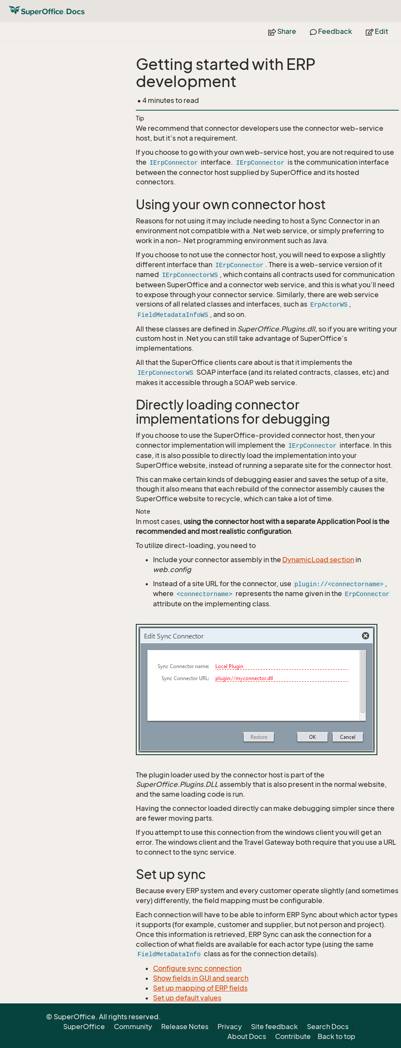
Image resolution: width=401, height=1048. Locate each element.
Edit (377, 31)
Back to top (336, 1036)
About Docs (246, 1036)
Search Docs (328, 1026)
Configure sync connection (197, 968)
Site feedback (274, 1026)
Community (133, 1026)
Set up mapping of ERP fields (200, 988)
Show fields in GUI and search (200, 978)
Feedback (331, 31)
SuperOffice (84, 1026)
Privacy (229, 1026)
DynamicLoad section (318, 559)
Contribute (293, 1036)
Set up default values (187, 998)
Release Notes (184, 1026)
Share (282, 31)
